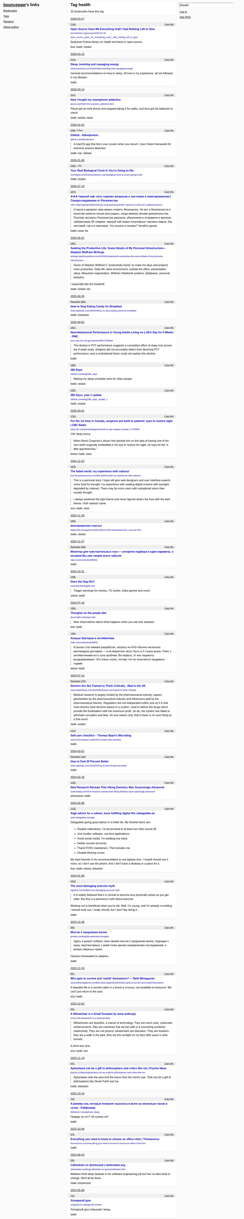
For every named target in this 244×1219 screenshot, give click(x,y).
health (79, 46)
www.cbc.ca (105, 429)
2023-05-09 (77, 1190)
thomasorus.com (108, 1143)
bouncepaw (14, 4)
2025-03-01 (77, 410)
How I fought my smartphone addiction (95, 99)
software (87, 153)
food (72, 626)
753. (72, 1099)
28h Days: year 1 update (85, 395)
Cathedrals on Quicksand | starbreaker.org (97, 1165)
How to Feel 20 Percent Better (89, 761)
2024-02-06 (77, 803)
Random (8, 21)
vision (89, 453)
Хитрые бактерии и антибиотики (92, 638)
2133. (73, 59)
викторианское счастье (86, 525)
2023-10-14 (77, 1093)
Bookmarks (10, 10)
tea (86, 230)
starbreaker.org (97, 1169)
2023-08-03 (77, 1154)
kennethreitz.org (104, 35)
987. (72, 973)
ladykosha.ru (105, 530)
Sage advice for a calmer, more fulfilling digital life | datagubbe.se (112, 813)
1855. (73, 390)
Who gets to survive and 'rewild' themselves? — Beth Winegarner (112, 978)
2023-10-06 (77, 1128)
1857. (73, 327)
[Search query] (206, 5)
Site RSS (185, 17)
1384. (73, 633)
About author (11, 27)
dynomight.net (82, 617)
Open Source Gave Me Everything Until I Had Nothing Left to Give (112, 29)
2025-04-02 (77, 322)
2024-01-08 (77, 875)
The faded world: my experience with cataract (99, 471)
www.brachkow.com (101, 68)
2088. (73, 130)
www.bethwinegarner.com (117, 982)
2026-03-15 (77, 54)
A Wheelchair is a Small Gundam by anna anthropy (103, 1013)
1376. (83, 681)
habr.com (84, 560)
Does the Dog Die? (82, 581)
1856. (73, 365)
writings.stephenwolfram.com (116, 258)
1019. (73, 881)
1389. (73, 608)
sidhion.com (83, 374)
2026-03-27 (77, 18)
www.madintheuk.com (103, 690)
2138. (73, 24)
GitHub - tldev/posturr (84, 135)
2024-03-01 (77, 751)
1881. (73, 243)
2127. (73, 95)
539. (72, 1160)
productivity (83, 314)
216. (72, 1195)
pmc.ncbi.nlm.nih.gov (91, 340)
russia (81, 230)
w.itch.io (90, 1018)
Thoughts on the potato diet (88, 613)
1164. (83, 756)
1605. (73, 521)
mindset (87, 46)
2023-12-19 (77, 968)
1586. (73, 577)
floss (72, 46)
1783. (73, 416)
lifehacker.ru (84, 1112)
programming (84, 1183)
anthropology (76, 795)
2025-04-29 (77, 296)
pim (88, 289)
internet (87, 868)
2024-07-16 (77, 602)
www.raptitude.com (103, 310)
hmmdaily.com (106, 175)
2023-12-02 (77, 1003)
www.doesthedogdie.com (82, 586)
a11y (72, 508)
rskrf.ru (116, 205)
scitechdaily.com (112, 791)
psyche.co (107, 1072)
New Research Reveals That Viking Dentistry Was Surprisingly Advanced (117, 787)
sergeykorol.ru (86, 1204)
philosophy (97, 868)
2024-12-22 (77, 461)
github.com (82, 139)
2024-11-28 (77, 515)
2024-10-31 (77, 571)
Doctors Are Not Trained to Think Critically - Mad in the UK (108, 685)
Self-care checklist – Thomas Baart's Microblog (100, 735)
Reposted (75, 301)
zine (86, 1050)
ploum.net (92, 104)
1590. (83, 547)
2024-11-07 (77, 541)
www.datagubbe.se (82, 817)
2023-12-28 (77, 922)
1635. (73, 466)
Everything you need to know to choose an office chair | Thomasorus (114, 1139)
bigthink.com (95, 890)
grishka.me (89, 936)
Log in (183, 11)
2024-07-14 (77, 675)
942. (72, 1009)
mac (80, 153)
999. (72, 927)
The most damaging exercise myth (92, 886)
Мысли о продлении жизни (88, 932)
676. (72, 1134)
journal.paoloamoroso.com (105, 475)
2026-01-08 (77, 160)
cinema (74, 595)
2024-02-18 (77, 777)
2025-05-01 (77, 238)
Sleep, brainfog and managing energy (94, 64)
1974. (73, 191)
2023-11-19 (77, 1058)
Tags (6, 16)
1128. (73, 808)
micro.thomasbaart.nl (95, 739)
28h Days (76, 369)
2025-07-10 (77, 186)
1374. (73, 730)
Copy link (169, 24)
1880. (83, 301)
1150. (73, 782)
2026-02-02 (77, 125)
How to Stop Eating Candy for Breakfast (96, 306)
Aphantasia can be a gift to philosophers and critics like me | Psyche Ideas (118, 1068)
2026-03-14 (77, 89)
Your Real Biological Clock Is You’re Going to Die (102, 170)
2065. (73, 166)
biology (73, 453)
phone (90, 117)
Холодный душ (80, 1200)
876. (72, 1063)
